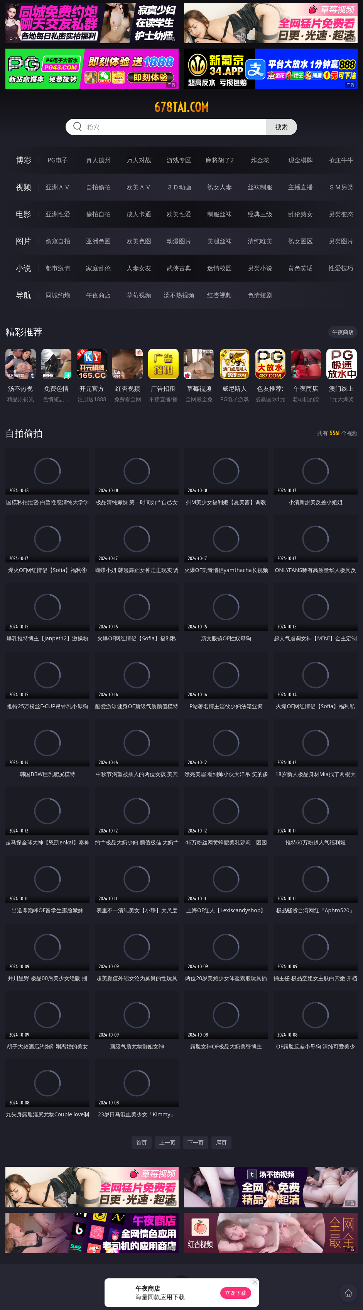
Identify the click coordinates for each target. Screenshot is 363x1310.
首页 (141, 1142)
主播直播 (300, 187)
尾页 (221, 1142)
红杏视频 (219, 295)
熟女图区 (300, 241)
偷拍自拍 (98, 214)
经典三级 (260, 214)
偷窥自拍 (58, 241)
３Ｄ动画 (179, 187)
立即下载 (236, 1292)
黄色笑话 (300, 268)
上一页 (167, 1142)
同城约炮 (58, 295)
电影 (23, 214)
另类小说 (260, 268)
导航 (23, 295)
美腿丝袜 (219, 241)
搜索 (281, 127)
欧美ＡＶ (139, 187)
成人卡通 (139, 214)
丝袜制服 (260, 187)
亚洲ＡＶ (58, 187)
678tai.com (181, 107)
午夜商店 (98, 295)
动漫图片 (179, 241)
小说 (23, 268)
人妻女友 (139, 268)
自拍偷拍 (98, 187)
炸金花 (260, 160)
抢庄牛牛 (341, 160)
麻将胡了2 (220, 160)
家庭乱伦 (98, 268)
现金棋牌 (300, 160)
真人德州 (98, 160)
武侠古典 (179, 268)
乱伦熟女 (300, 214)
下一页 (195, 1142)
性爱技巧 (341, 268)
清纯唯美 (260, 241)
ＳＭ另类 (341, 187)
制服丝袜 (219, 214)
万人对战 (139, 160)
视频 (23, 187)
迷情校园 (219, 268)
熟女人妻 (219, 187)
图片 (23, 241)
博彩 (23, 160)
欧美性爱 (179, 214)
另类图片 (341, 241)
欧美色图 (139, 241)
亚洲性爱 (58, 214)
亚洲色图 (98, 241)
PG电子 (57, 160)
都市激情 (58, 268)
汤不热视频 (179, 295)
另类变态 (341, 214)
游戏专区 (179, 160)
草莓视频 (139, 295)
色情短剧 (260, 295)
